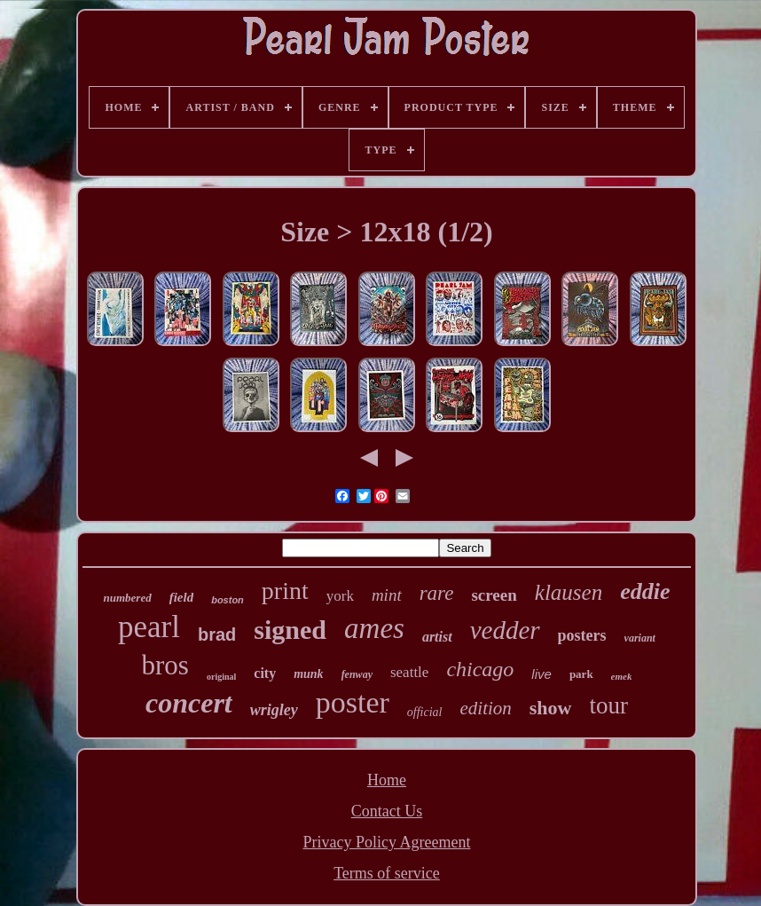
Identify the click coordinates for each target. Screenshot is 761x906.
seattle (409, 672)
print (285, 590)
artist (437, 636)
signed (290, 629)
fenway (357, 674)
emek (621, 676)
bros (165, 665)
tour (609, 705)
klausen (568, 592)
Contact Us (387, 811)
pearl (149, 627)
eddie (645, 591)
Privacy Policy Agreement (387, 842)
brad (217, 634)
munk (308, 674)
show (551, 708)
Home (386, 780)
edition (485, 708)
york (340, 595)
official (425, 712)
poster (352, 702)
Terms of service (386, 873)
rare (437, 593)
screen (493, 595)
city (265, 673)
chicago (480, 669)
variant (639, 638)
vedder (505, 630)
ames (374, 628)
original (221, 676)
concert (188, 703)
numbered (127, 597)
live (541, 673)
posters (582, 635)
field (181, 597)
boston (227, 600)
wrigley (274, 710)
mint (387, 595)
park (581, 674)
